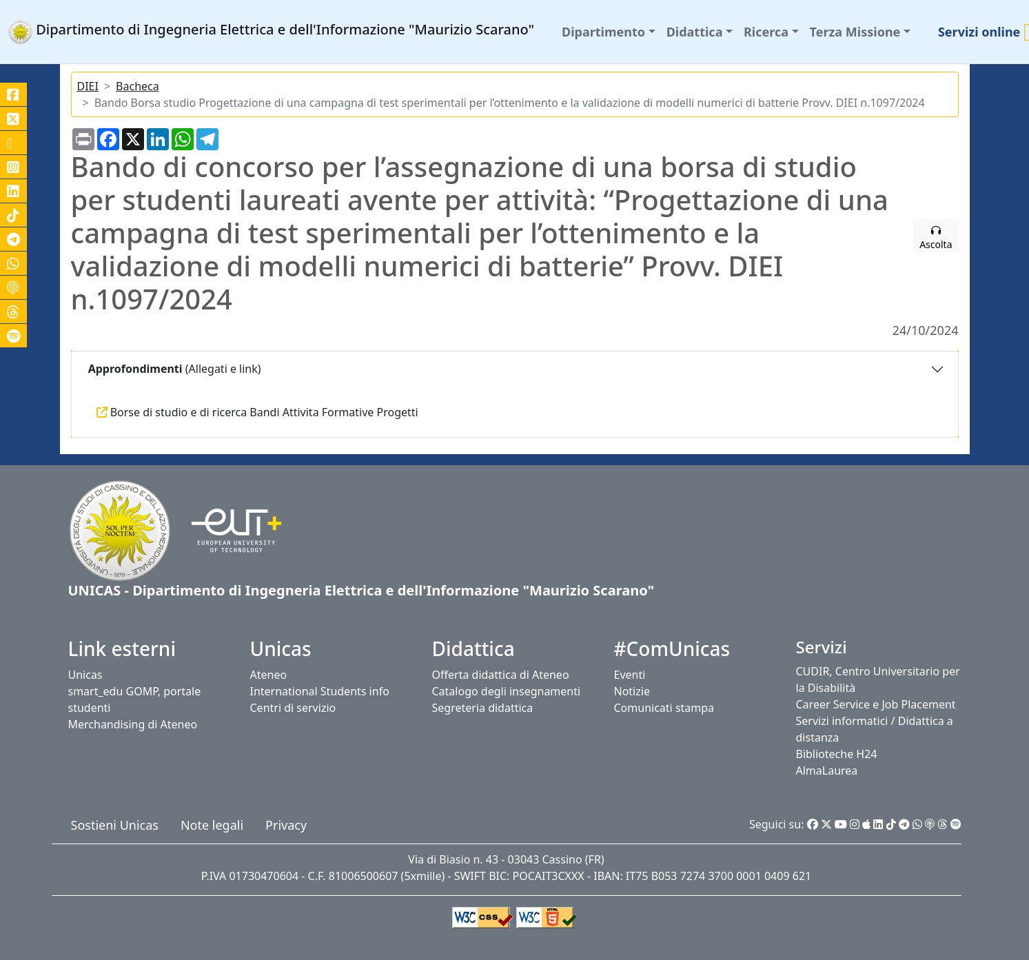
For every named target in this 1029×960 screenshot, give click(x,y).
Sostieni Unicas (115, 825)
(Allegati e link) (173, 368)
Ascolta (935, 238)
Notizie (632, 691)
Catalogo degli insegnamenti (506, 691)
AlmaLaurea (827, 770)
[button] (608, 32)
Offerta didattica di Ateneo (500, 674)
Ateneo (268, 674)
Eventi (630, 674)
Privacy (286, 825)
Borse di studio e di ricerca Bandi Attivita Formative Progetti (257, 412)
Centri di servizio (293, 707)
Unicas (85, 674)
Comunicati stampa (664, 707)
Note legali (212, 825)
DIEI (88, 86)
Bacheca (137, 86)
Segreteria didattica (482, 707)
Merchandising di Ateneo (133, 724)
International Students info (319, 691)
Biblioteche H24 (836, 754)
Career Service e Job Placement (876, 704)
